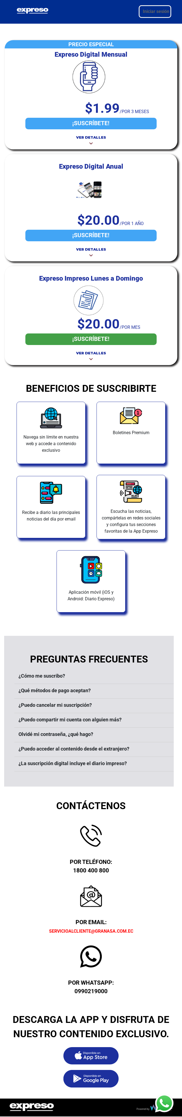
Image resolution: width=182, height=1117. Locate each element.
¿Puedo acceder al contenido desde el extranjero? (73, 749)
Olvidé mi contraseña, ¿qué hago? (55, 734)
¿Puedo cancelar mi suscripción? (55, 705)
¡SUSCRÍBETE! (90, 123)
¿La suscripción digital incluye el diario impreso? (72, 763)
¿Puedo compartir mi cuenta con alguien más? (70, 719)
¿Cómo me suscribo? (41, 676)
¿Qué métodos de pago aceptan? (54, 690)
